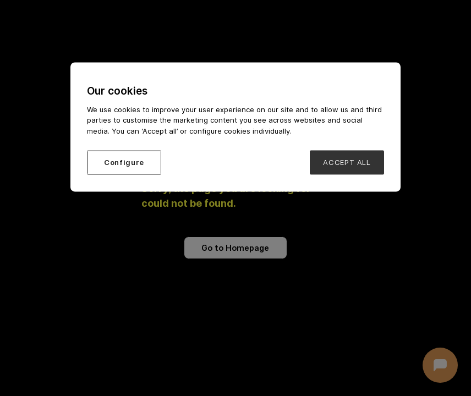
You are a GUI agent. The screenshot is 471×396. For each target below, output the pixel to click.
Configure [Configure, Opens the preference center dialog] (124, 162)
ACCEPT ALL (347, 162)
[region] (235, 126)
